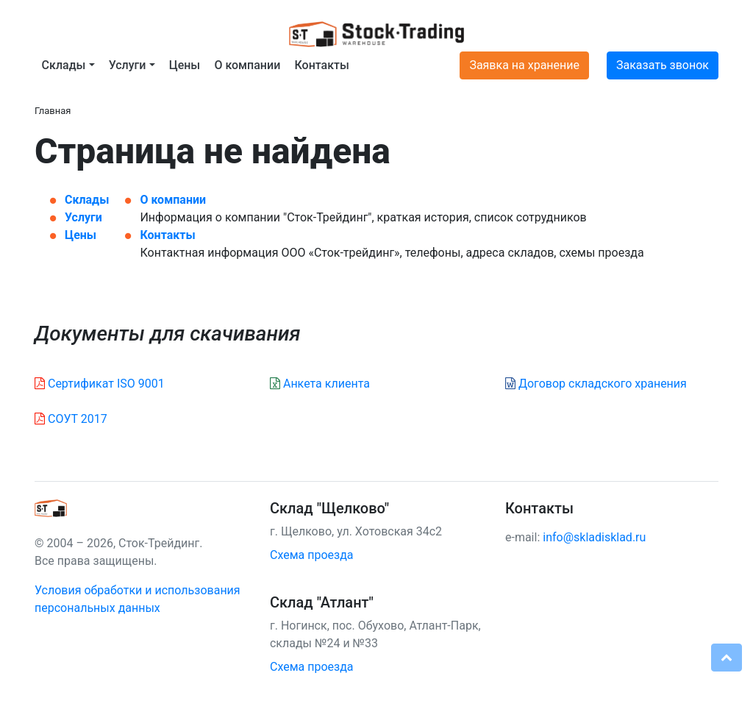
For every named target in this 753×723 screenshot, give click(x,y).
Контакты (321, 65)
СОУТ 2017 (71, 419)
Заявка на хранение (524, 65)
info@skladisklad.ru (594, 537)
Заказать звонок (662, 65)
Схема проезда (312, 555)
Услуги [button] (127, 65)
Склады (87, 200)
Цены (185, 65)
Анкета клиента (320, 384)
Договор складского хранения (596, 384)
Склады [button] (64, 65)
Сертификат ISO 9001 (100, 384)
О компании (247, 65)
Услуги (83, 217)
